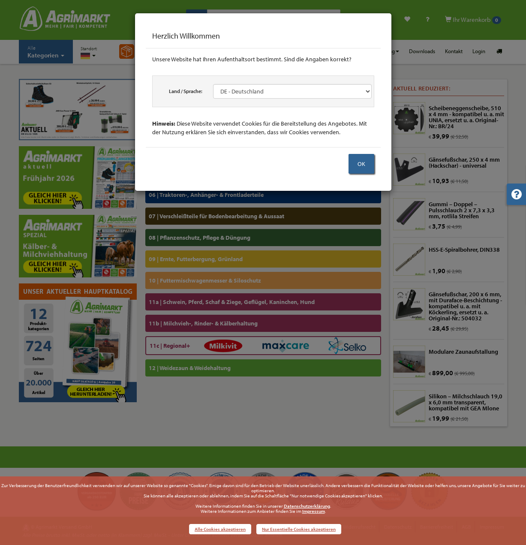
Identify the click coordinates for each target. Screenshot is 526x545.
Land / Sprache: (185, 91)
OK (361, 164)
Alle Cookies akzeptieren (220, 529)
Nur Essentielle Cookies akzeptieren (299, 529)
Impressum (313, 511)
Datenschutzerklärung (307, 506)
